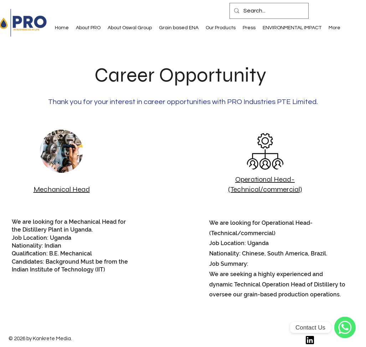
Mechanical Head (61, 189)
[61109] (310, 340)
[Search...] (268, 11)
